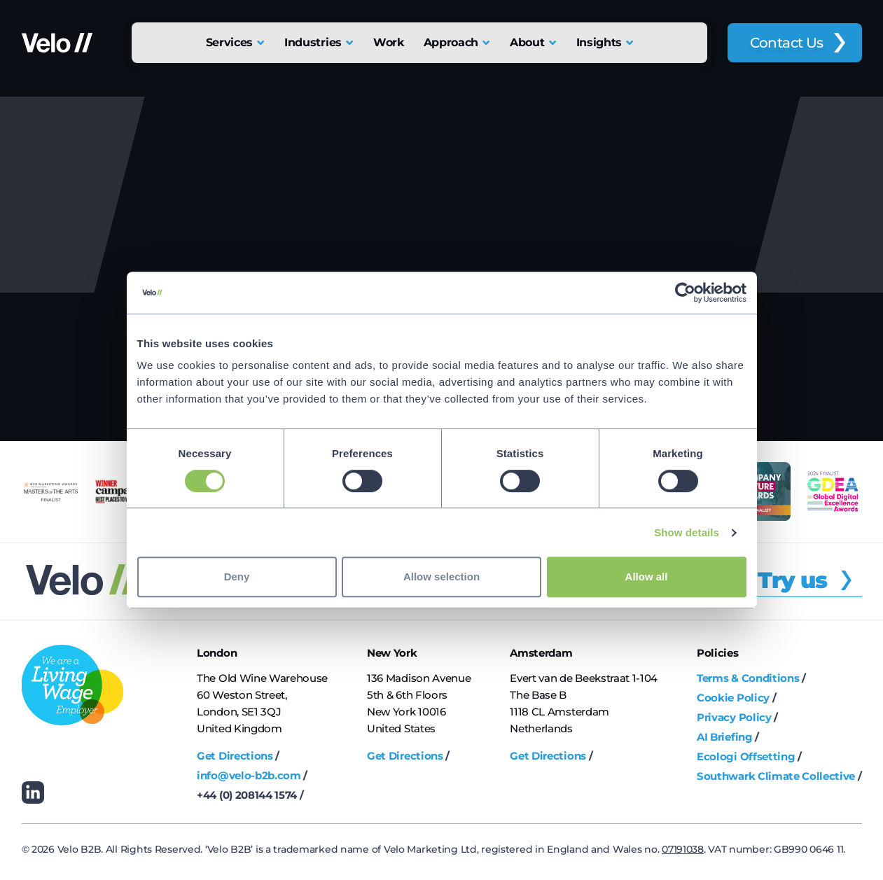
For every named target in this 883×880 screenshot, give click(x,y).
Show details (686, 532)
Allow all (646, 576)
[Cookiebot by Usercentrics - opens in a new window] (685, 292)
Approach (451, 42)
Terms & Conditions (748, 678)
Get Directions (235, 755)
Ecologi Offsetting (746, 756)
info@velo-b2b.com (249, 775)
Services (229, 42)
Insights (599, 42)
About (527, 42)
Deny (237, 576)
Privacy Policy (734, 717)
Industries (313, 42)
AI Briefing (724, 736)
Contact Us (786, 42)
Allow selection (441, 576)
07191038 (683, 849)
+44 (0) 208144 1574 (247, 795)
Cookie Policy (733, 697)
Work (388, 42)
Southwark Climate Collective (776, 776)
